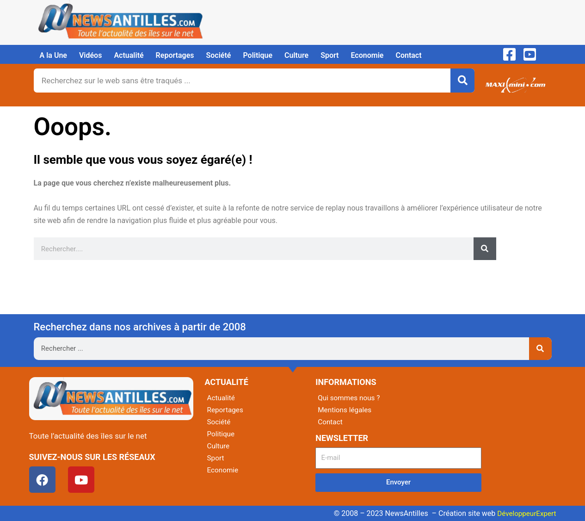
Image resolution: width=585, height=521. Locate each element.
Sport (329, 55)
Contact (408, 55)
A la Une (53, 55)
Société (218, 55)
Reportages (175, 55)
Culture (296, 55)
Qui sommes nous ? (350, 397)
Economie (367, 55)
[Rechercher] (462, 80)
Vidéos (90, 55)
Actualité (128, 55)
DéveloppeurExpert (525, 513)
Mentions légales (346, 409)
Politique (257, 55)
